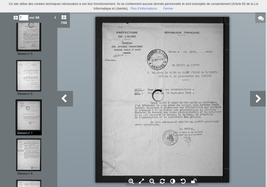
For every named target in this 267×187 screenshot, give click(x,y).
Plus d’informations (144, 8)
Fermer (168, 8)
